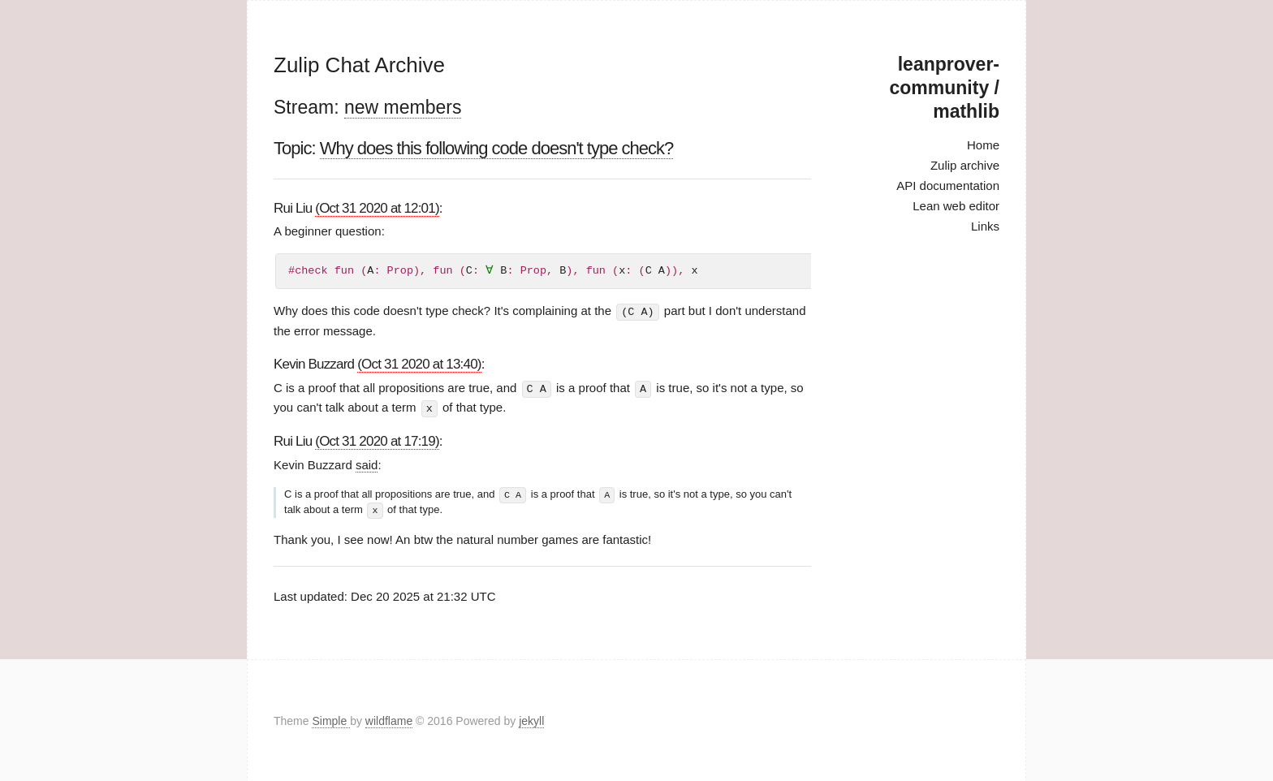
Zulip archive (964, 165)
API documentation (947, 185)
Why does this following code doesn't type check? (497, 148)
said (367, 463)
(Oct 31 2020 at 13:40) (419, 363)
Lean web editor (956, 206)
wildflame (388, 719)
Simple (331, 719)
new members (402, 107)
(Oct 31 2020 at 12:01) (377, 208)
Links (985, 226)
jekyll (531, 719)
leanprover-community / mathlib (944, 88)
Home (983, 145)
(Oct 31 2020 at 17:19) (377, 439)
